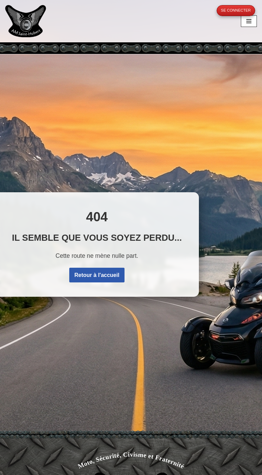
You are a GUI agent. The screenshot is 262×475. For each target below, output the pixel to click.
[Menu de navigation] (249, 21)
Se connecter (236, 10)
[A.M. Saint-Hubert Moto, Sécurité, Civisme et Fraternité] (25, 21)
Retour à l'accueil (96, 275)
